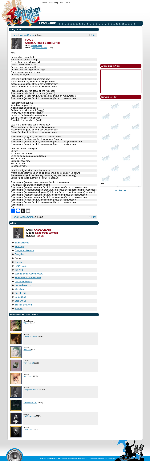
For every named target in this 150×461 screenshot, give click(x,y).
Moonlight (19, 289)
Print (93, 35)
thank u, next (29, 363)
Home (15, 35)
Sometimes (20, 297)
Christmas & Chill (30, 403)
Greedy (18, 262)
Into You (19, 270)
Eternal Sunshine (30, 336)
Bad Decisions (22, 243)
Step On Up (20, 301)
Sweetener (28, 376)
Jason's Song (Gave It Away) (29, 274)
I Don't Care (20, 266)
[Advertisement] (92, 13)
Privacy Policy (93, 458)
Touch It (18, 308)
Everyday (19, 254)
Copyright (103, 458)
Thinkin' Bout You (23, 305)
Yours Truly (28, 429)
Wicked (27, 323)
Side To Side (21, 293)
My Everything (29, 416)
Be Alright (19, 246)
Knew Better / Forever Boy (28, 277)
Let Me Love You (23, 285)
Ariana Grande (27, 35)
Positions (27, 350)
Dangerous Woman (39, 48)
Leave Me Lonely (23, 281)
